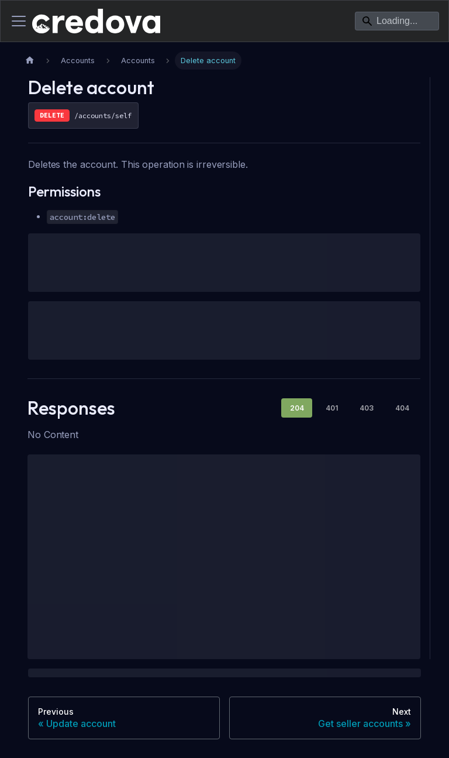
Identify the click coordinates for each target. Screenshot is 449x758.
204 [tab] (297, 408)
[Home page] (30, 60)
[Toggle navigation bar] (18, 21)
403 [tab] (367, 408)
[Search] (397, 21)
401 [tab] (332, 408)
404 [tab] (402, 408)
